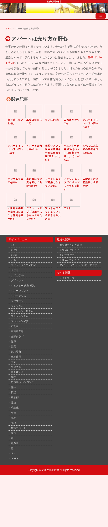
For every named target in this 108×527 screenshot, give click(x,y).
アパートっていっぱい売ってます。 (90, 123)
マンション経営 (20, 321)
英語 (13, 422)
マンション (17, 305)
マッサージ (17, 300)
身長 (13, 433)
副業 (13, 346)
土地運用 (16, 356)
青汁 (13, 448)
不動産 (15, 326)
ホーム (8, 28)
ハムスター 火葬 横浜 (23, 285)
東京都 (15, 397)
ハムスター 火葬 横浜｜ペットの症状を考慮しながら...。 (71, 152)
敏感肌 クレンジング (22, 382)
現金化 (15, 407)
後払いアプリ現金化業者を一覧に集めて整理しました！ (53, 152)
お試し (15, 254)
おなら (15, 249)
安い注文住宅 (52, 120)
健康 (13, 341)
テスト (67, 208)
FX (12, 244)
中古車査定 (17, 331)
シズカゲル (17, 275)
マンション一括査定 (22, 311)
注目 (13, 402)
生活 (13, 412)
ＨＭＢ (15, 458)
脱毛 (13, 417)
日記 (13, 392)
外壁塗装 (16, 367)
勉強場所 (16, 351)
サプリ (15, 270)
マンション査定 (20, 316)
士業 (13, 362)
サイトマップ (67, 278)
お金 (13, 260)
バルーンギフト (20, 290)
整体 (13, 387)
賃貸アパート (18, 428)
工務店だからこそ (69, 249)
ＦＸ (13, 453)
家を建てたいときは (71, 244)
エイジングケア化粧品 (23, 265)
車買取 (15, 443)
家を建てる (17, 372)
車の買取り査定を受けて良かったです (34, 182)
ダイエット (17, 280)
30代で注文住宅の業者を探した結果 (90, 149)
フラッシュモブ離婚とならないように (53, 182)
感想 (13, 377)
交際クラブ (17, 336)
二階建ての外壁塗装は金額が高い (90, 182)
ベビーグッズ (18, 295)
